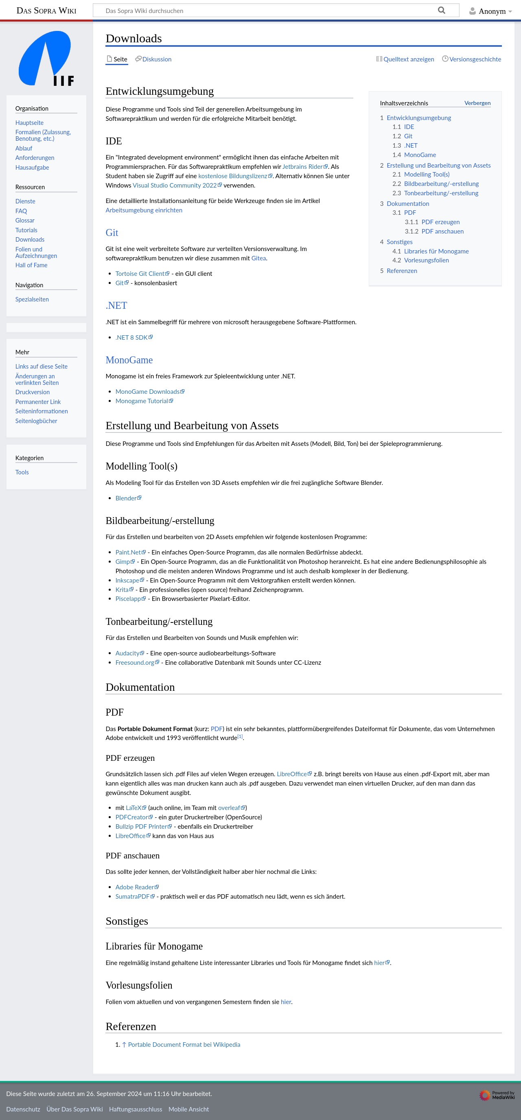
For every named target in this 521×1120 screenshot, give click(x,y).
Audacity (128, 653)
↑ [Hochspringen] (124, 1044)
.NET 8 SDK (132, 337)
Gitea (259, 258)
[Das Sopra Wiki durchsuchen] (276, 10)
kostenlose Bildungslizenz (232, 175)
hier (379, 962)
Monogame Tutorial (142, 400)
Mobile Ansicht (189, 1109)
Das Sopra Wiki (46, 10)
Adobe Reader (135, 887)
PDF (217, 728)
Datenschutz (23, 1109)
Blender (126, 498)
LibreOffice (292, 773)
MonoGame (129, 359)
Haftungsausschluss (135, 1109)
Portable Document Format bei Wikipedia (184, 1044)
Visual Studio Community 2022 (175, 185)
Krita (122, 589)
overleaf (229, 807)
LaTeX (133, 807)
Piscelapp (128, 598)
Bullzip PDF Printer (141, 826)
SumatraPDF (133, 896)
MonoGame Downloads (148, 391)
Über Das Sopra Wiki (74, 1109)
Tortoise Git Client (140, 273)
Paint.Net (128, 552)
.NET (116, 305)
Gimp (123, 561)
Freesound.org (135, 662)
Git (111, 232)
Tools (22, 472)
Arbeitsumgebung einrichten (143, 210)
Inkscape (127, 580)
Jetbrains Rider (302, 166)
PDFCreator (132, 817)
